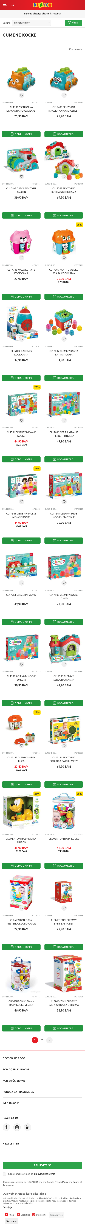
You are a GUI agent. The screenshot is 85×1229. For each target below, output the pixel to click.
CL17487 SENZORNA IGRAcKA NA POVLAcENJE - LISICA (21, 111)
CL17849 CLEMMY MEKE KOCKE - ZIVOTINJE (64, 515)
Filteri (73, 22)
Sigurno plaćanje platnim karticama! (42, 13)
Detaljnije (7, 1207)
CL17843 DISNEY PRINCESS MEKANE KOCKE (21, 515)
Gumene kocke (8, 103)
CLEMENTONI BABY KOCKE (64, 838)
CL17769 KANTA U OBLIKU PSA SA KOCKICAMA (63, 271)
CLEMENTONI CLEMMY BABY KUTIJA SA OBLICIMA (64, 1003)
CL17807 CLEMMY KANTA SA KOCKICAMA (63, 353)
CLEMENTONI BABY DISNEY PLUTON (21, 840)
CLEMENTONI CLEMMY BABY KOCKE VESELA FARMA (21, 1005)
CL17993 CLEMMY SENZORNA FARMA (63, 678)
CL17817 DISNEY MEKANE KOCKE (21, 434)
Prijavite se (42, 1165)
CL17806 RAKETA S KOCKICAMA (21, 353)
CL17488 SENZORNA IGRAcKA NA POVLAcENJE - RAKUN (64, 111)
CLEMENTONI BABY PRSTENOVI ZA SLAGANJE (21, 922)
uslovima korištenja (44, 1173)
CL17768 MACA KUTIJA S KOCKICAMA (21, 271)
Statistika (25, 1215)
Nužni (11, 1215)
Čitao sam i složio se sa (31, 1174)
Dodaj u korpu (21, 134)
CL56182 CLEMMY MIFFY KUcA (21, 759)
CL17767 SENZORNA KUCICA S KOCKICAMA (64, 190)
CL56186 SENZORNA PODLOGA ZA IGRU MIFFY (64, 759)
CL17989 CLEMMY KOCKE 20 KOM (21, 678)
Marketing (41, 1215)
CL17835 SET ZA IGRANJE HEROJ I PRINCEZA (64, 434)
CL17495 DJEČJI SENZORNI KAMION (21, 190)
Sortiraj (6, 23)
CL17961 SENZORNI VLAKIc (21, 594)
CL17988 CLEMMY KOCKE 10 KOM (63, 596)
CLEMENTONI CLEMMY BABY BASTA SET (64, 922)
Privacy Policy (61, 1182)
